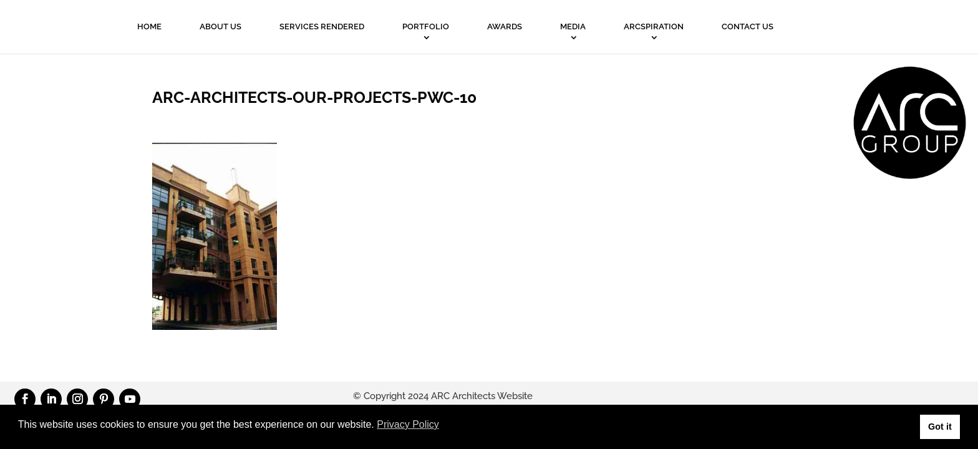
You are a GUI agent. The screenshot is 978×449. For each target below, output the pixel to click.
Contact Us (747, 26)
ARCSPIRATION (654, 26)
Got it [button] (940, 427)
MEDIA (573, 26)
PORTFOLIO (425, 26)
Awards (504, 26)
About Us (220, 26)
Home (149, 26)
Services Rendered (321, 26)
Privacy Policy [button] (408, 424)
